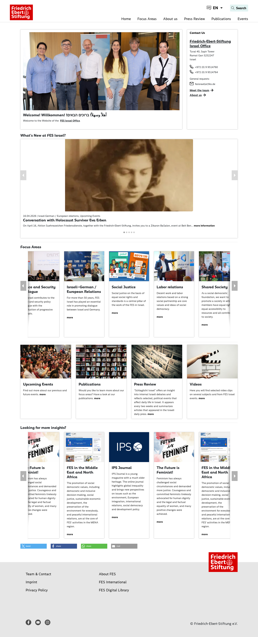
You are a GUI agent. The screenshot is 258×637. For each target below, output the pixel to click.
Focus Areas (147, 19)
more (70, 317)
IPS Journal (122, 467)
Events (243, 19)
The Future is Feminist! (33, 470)
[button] (23, 175)
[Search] (239, 8)
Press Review (194, 19)
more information (204, 225)
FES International (113, 582)
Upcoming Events (38, 384)
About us (170, 19)
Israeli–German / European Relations (84, 289)
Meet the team (199, 90)
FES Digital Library (114, 590)
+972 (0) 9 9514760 (206, 67)
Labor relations (170, 287)
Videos (196, 384)
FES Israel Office (70, 120)
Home (126, 19)
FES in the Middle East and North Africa (82, 472)
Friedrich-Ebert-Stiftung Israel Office (210, 43)
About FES (107, 574)
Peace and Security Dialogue (38, 289)
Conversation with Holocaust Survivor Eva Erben (64, 220)
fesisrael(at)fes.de (205, 84)
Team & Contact (38, 574)
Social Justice (124, 287)
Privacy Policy (37, 590)
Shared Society (215, 287)
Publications (221, 19)
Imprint (31, 582)
